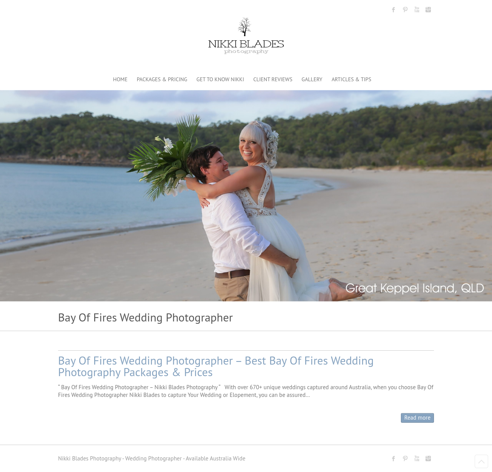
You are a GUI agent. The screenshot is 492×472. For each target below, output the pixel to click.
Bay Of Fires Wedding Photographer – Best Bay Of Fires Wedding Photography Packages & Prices (216, 366)
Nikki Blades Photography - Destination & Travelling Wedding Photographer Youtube (416, 9)
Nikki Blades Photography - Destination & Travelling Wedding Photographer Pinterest (405, 9)
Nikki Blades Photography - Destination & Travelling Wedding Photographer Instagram (428, 9)
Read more (417, 417)
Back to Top (481, 461)
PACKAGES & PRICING (162, 79)
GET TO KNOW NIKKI (220, 79)
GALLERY (312, 79)
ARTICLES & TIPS (351, 79)
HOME (120, 79)
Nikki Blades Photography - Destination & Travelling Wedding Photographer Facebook (393, 9)
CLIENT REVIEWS (273, 79)
